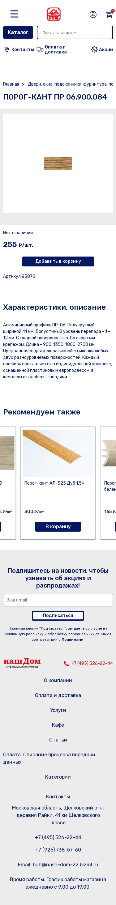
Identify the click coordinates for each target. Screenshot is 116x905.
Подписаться (58, 615)
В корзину (58, 526)
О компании (58, 680)
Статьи (58, 740)
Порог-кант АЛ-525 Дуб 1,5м (54, 483)
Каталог (18, 32)
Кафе (58, 725)
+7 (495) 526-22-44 (92, 663)
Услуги (58, 710)
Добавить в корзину (58, 261)
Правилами (73, 639)
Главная (11, 84)
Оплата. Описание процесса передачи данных (49, 758)
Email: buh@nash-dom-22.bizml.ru (58, 865)
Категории (58, 777)
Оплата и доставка (58, 695)
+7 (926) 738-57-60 (58, 850)
